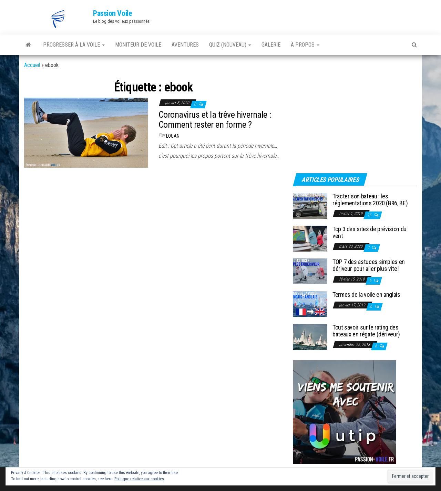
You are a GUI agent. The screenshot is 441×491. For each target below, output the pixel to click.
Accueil (32, 65)
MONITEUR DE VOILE (138, 44)
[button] (58, 19)
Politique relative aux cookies (139, 479)
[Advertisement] (336, 120)
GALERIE (270, 44)
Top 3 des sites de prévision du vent (369, 232)
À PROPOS (305, 44)
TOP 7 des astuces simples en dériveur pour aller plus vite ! (368, 265)
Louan (173, 136)
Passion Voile (112, 13)
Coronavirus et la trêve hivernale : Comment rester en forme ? (214, 119)
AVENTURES (185, 44)
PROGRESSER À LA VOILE (74, 44)
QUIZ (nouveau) (230, 44)
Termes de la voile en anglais (366, 294)
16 (369, 215)
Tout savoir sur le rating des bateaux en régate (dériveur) (366, 331)
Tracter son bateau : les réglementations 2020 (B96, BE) (370, 200)
